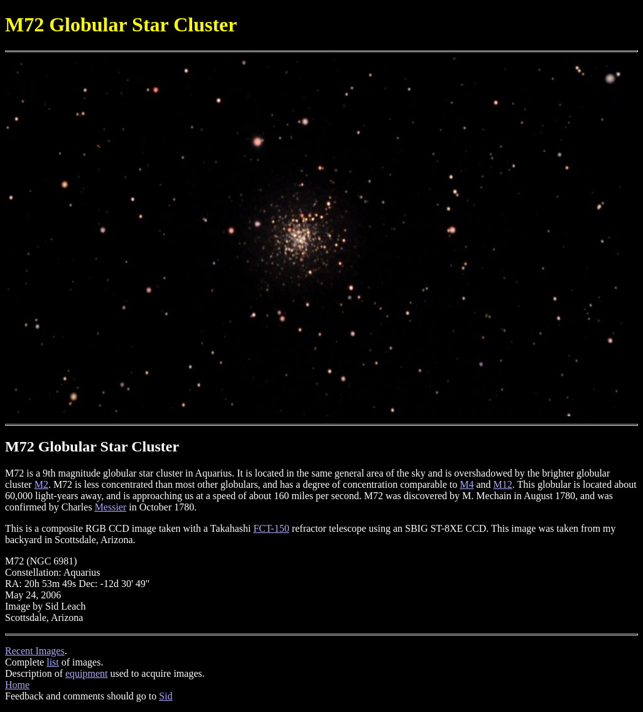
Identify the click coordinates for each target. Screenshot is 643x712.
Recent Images (35, 650)
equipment (86, 673)
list (52, 662)
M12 (503, 484)
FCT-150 (271, 528)
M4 (466, 484)
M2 (41, 484)
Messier (111, 507)
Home (17, 684)
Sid (165, 696)
